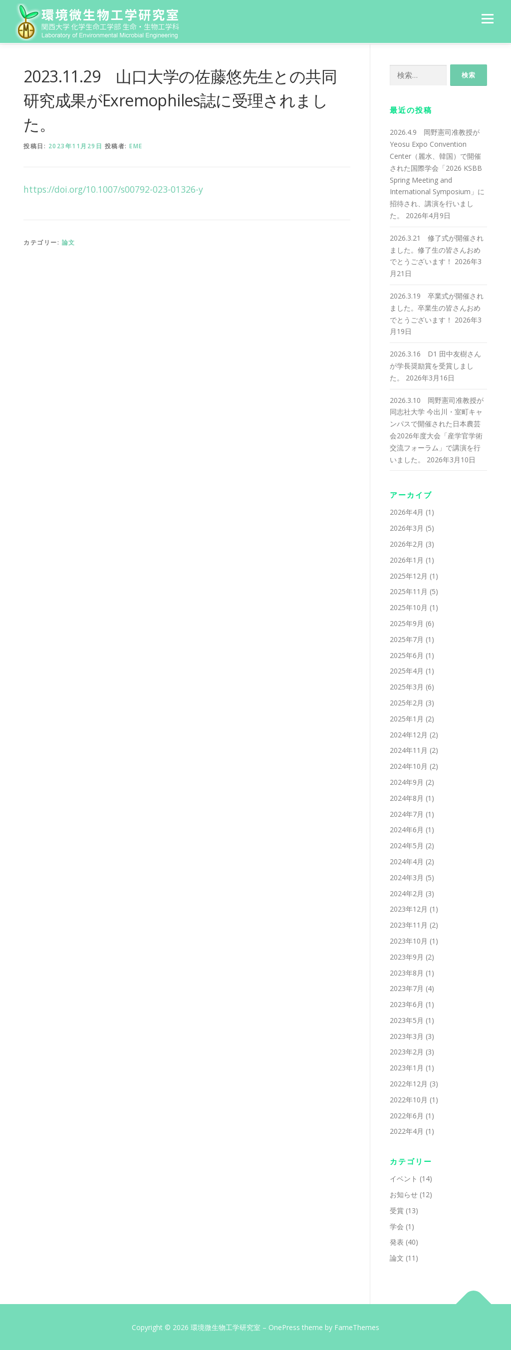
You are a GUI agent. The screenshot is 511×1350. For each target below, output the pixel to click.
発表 (397, 1241)
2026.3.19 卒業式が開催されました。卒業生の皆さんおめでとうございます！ (437, 307)
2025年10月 (409, 606)
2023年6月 (407, 1003)
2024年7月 (407, 812)
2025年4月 (407, 670)
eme (136, 145)
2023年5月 (407, 1019)
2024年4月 (407, 860)
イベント (404, 1177)
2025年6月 (407, 654)
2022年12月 (409, 1082)
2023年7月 (407, 987)
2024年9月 (407, 781)
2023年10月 (409, 940)
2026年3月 (407, 527)
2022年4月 (407, 1130)
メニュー (487, 18)
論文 (68, 241)
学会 (397, 1225)
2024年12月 (409, 733)
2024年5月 (407, 844)
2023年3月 (407, 1034)
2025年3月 (407, 685)
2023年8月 (407, 971)
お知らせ (404, 1193)
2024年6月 (407, 828)
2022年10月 (409, 1098)
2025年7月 (407, 638)
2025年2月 (407, 701)
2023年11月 (409, 924)
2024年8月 (407, 796)
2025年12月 (409, 574)
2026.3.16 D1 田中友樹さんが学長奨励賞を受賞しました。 (435, 364)
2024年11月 (409, 749)
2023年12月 (409, 908)
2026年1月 (407, 559)
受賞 (397, 1209)
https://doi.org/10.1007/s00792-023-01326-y (113, 188)
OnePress (284, 1326)
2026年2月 (407, 543)
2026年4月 (407, 511)
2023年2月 (407, 1050)
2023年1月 (407, 1066)
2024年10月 (409, 765)
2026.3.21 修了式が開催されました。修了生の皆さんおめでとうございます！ (437, 249)
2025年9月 (407, 622)
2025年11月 (409, 590)
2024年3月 (407, 876)
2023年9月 (407, 955)
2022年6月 (407, 1114)
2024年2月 (407, 892)
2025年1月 (407, 717)
